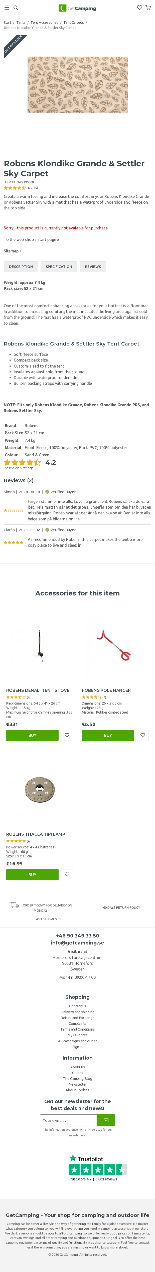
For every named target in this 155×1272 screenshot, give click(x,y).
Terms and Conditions (77, 1029)
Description (21, 267)
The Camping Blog (77, 1079)
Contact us (77, 1006)
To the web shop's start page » (31, 239)
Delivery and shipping (77, 1012)
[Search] (15, 8)
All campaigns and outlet (77, 1041)
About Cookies (77, 1090)
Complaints (77, 1024)
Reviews (93, 267)
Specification (59, 267)
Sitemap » (13, 251)
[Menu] (7, 7)
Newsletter (78, 1084)
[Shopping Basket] (148, 7)
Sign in (77, 1047)
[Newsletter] (106, 1120)
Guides (77, 1073)
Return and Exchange (77, 1018)
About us (77, 1067)
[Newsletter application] (68, 1120)
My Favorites (78, 1035)
